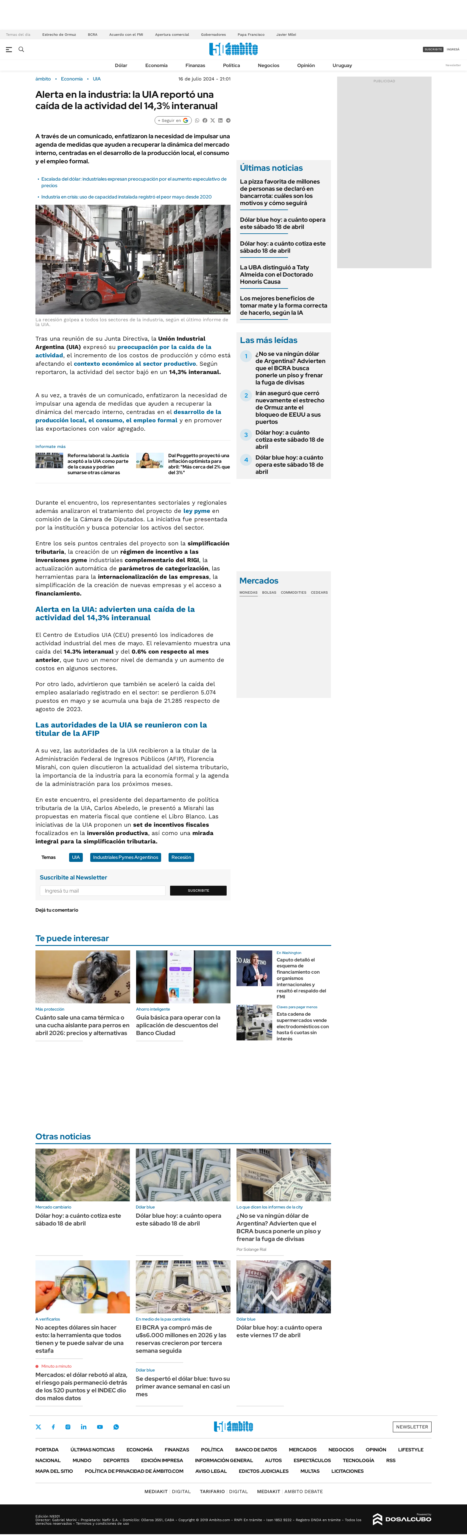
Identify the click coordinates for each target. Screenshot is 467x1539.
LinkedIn (83, 1427)
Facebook (53, 1427)
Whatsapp (116, 1427)
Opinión (306, 65)
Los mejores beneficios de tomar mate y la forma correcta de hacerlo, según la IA (283, 305)
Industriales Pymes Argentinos (125, 857)
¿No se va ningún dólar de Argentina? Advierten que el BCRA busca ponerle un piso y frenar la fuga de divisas (291, 368)
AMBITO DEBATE (290, 1491)
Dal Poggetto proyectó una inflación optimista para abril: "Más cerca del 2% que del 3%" (199, 464)
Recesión (181, 857)
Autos (273, 1460)
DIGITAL (167, 1491)
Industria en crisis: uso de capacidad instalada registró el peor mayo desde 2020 (126, 197)
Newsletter (453, 65)
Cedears (319, 592)
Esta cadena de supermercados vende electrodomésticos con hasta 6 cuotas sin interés (303, 1026)
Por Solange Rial (251, 1249)
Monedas (248, 592)
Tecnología (358, 1460)
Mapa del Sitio (54, 1471)
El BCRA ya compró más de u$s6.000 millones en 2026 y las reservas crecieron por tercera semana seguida (181, 1339)
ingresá (453, 49)
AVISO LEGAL (211, 1471)
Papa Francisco (251, 34)
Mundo (82, 1460)
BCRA (92, 34)
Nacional (48, 1460)
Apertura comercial (172, 34)
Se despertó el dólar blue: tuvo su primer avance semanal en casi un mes (183, 1386)
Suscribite (198, 890)
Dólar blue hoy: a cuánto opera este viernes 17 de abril (279, 1331)
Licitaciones (347, 1471)
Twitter (38, 1427)
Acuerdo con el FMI (126, 34)
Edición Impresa (162, 1460)
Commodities (293, 592)
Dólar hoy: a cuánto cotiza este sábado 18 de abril (283, 247)
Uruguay (342, 65)
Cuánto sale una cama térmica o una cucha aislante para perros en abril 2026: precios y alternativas (82, 1025)
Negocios (268, 65)
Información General (224, 1460)
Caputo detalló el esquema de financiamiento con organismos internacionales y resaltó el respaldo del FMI (301, 978)
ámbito (43, 79)
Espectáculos (312, 1460)
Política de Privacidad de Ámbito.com (134, 1471)
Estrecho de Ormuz (59, 34)
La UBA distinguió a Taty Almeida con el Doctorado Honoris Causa (276, 274)
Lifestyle (411, 1450)
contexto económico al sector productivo (135, 363)
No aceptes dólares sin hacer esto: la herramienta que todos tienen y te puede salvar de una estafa (79, 1339)
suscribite (433, 49)
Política (231, 65)
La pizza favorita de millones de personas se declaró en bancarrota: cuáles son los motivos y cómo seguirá (280, 192)
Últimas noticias (93, 1450)
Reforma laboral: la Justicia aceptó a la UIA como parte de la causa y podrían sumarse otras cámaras (98, 464)
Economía (156, 65)
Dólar (121, 65)
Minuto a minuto (56, 1366)
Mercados (303, 1450)
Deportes (116, 1460)
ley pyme (197, 510)
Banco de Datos (256, 1450)
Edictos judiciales (264, 1471)
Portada (47, 1450)
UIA (97, 79)
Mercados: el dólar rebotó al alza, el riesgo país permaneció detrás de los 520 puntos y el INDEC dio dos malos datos (81, 1386)
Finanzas (195, 65)
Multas (310, 1471)
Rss (391, 1460)
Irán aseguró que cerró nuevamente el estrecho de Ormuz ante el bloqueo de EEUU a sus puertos (290, 407)
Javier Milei (286, 34)
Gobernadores (213, 34)
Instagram (68, 1427)
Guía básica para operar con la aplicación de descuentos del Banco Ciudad (178, 1025)
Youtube (100, 1427)
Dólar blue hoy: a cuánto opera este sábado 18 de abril (283, 223)
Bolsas (269, 592)
